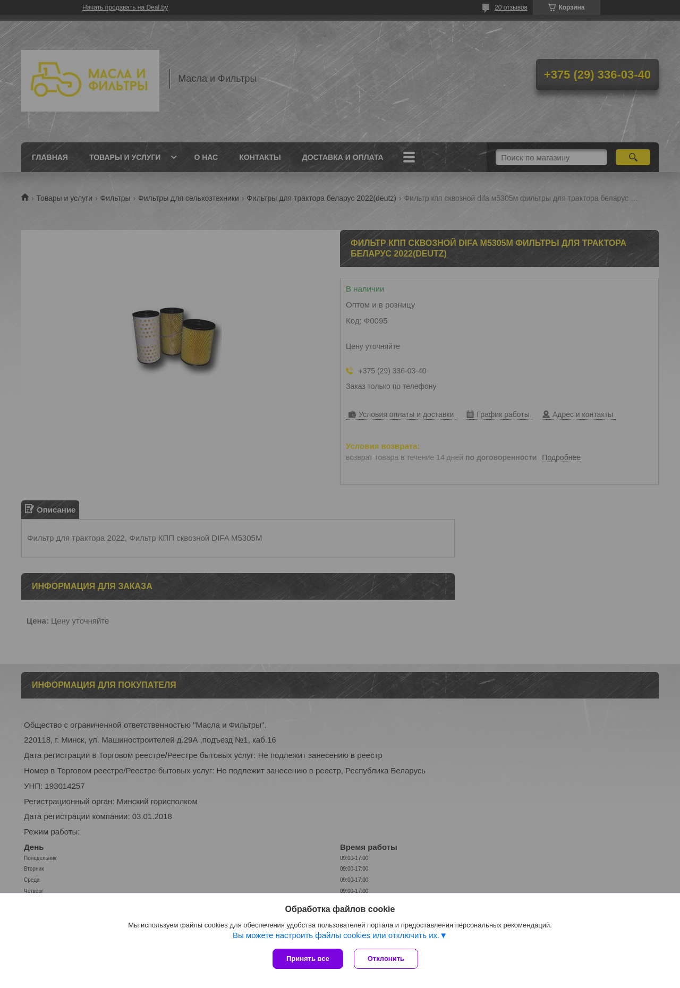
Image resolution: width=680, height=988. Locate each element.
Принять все (307, 959)
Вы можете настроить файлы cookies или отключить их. (336, 935)
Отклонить (386, 959)
